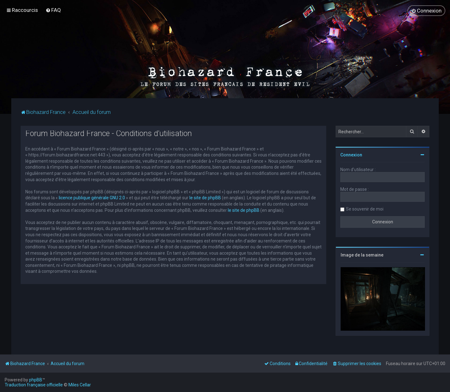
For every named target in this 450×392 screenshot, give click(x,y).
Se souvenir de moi (364, 208)
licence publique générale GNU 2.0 (92, 197)
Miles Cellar (79, 384)
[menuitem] (53, 10)
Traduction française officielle (34, 384)
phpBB (35, 379)
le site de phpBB (205, 197)
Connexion (351, 154)
